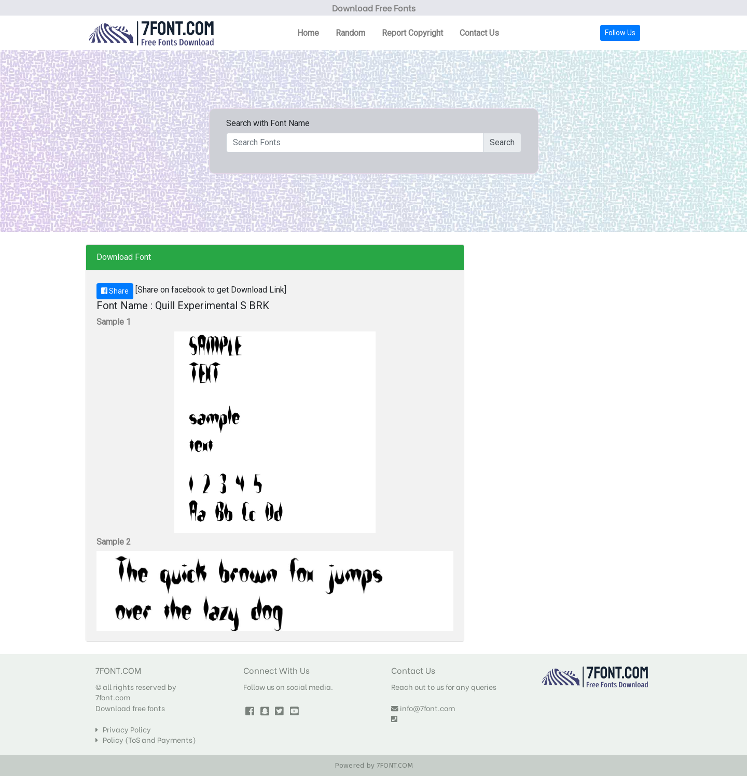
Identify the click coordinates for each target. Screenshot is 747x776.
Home (308, 33)
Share (115, 291)
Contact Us (479, 33)
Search (502, 142)
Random (350, 33)
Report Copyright (412, 33)
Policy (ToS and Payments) (145, 740)
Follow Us (620, 33)
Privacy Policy (123, 729)
